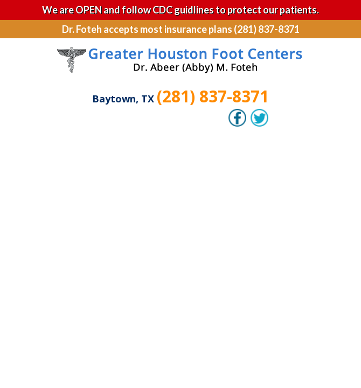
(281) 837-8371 (213, 96)
